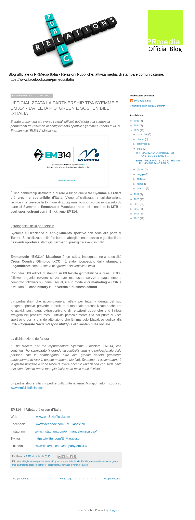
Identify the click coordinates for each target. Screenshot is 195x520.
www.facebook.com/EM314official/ (60, 424)
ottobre (141, 139)
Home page (66, 478)
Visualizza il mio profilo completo (147, 106)
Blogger (113, 510)
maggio (141, 174)
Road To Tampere (38, 465)
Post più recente (20, 478)
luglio (140, 148)
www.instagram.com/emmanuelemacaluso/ (66, 431)
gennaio (141, 188)
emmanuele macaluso (100, 461)
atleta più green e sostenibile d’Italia (62, 461)
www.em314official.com (27, 388)
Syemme (75, 465)
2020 (137, 199)
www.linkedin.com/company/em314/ (61, 446)
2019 (137, 204)
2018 (137, 209)
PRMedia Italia (142, 100)
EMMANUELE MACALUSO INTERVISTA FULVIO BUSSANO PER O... (158, 162)
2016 (137, 218)
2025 (137, 120)
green (115, 461)
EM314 (84, 461)
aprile (140, 179)
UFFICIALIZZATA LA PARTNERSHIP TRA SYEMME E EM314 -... (156, 154)
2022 (137, 130)
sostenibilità (53, 465)
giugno (141, 169)
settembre (142, 143)
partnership (22, 465)
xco (86, 465)
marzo (140, 183)
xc (82, 465)
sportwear (65, 465)
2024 (137, 125)
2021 (137, 194)
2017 (137, 213)
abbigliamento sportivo (33, 461)
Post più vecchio (111, 478)
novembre (142, 134)
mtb (14, 465)
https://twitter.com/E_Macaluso (58, 438)
